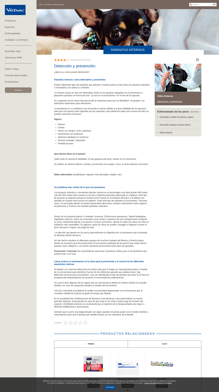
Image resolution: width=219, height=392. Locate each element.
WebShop (18, 90)
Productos (10, 20)
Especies (10, 27)
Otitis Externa (166, 132)
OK (214, 4)
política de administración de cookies (158, 383)
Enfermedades (13, 33)
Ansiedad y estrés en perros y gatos (176, 117)
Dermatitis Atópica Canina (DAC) (175, 125)
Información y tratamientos (169, 101)
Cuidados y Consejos (16, 40)
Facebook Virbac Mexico (197, 59)
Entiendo (110, 387)
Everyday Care (13, 51)
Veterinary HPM (13, 57)
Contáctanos (12, 82)
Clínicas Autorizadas (16, 75)
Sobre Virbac (12, 69)
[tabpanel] (93, 370)
